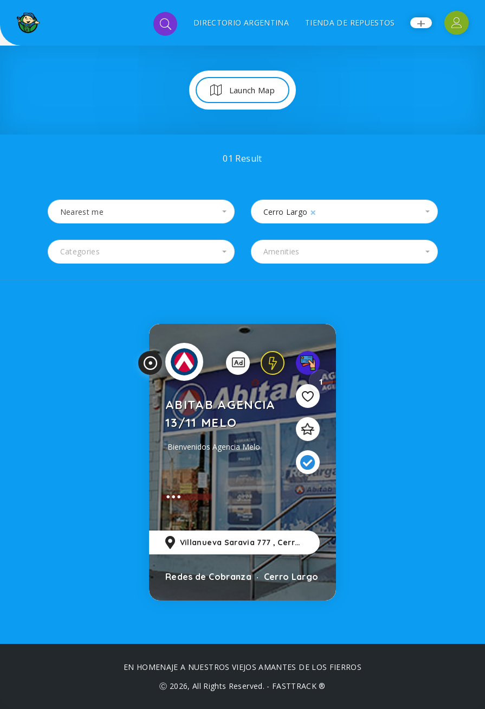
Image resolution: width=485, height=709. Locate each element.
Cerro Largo (289, 576)
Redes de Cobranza (208, 576)
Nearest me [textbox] (82, 212)
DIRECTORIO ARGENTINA (241, 22)
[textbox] (141, 252)
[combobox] (141, 211)
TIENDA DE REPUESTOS (350, 22)
